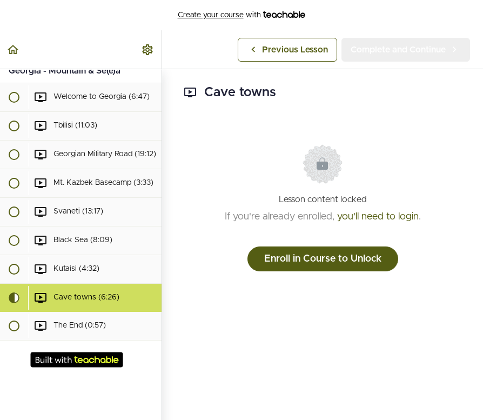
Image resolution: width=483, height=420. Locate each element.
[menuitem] (148, 49)
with (242, 15)
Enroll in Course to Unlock (322, 259)
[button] (13, 49)
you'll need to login (378, 217)
